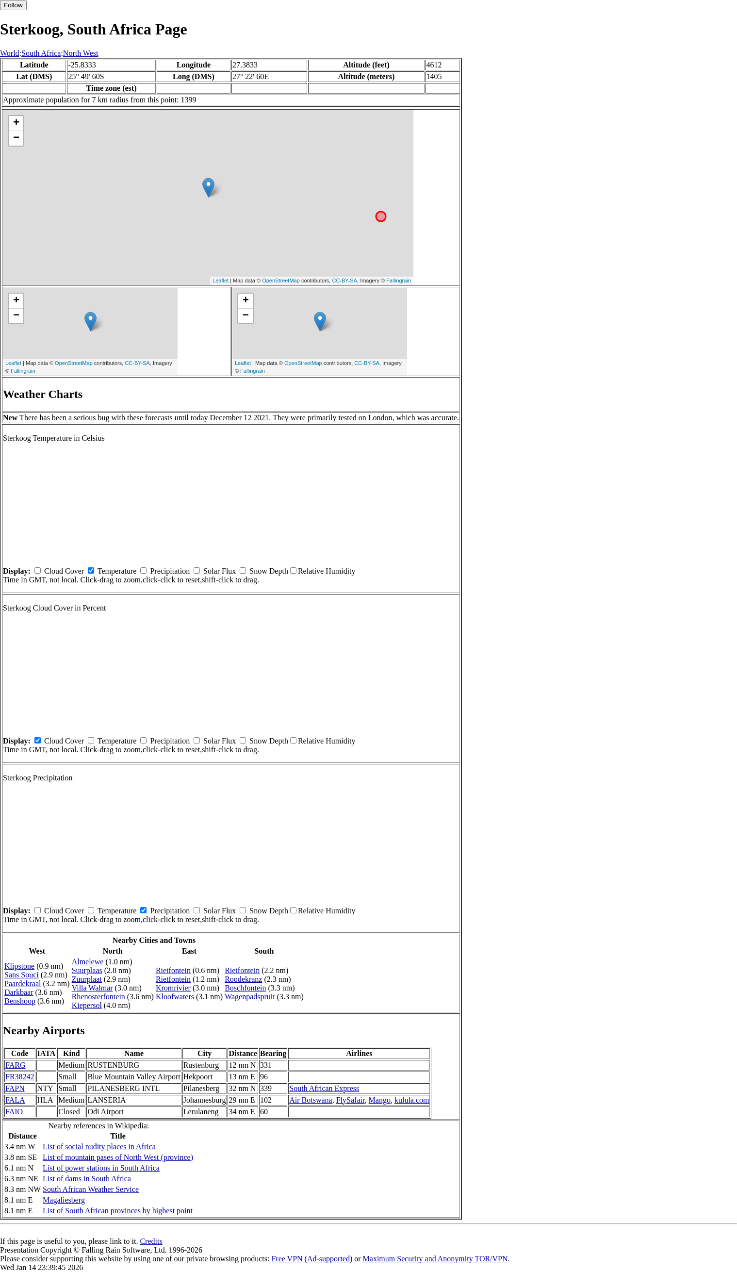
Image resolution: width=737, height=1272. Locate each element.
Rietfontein (173, 970)
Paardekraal (22, 983)
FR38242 (19, 1077)
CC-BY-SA (344, 280)
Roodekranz (243, 979)
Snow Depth (268, 571)
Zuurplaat (87, 979)
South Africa (41, 53)
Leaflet (221, 280)
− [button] (16, 138)
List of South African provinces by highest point (118, 1210)
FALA (15, 1100)
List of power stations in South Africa (101, 1168)
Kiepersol (87, 1005)
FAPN (15, 1088)
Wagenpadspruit (250, 996)
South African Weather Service (91, 1189)
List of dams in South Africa (87, 1178)
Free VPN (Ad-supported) (311, 1259)
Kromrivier (173, 988)
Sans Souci (21, 975)
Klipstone (19, 966)
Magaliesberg (64, 1200)
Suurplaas (87, 970)
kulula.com (411, 1100)
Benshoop (19, 1001)
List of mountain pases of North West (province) (118, 1157)
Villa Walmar (92, 988)
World (9, 53)
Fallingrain (398, 280)
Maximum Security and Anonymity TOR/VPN (435, 1259)
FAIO (14, 1111)
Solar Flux (219, 571)
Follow (13, 5)
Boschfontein (245, 988)
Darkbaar (18, 992)
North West (80, 53)
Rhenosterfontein (98, 996)
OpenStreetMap (281, 280)
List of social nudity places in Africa (99, 1146)
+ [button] (16, 123)
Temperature (117, 571)
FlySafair (350, 1100)
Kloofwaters (175, 996)
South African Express (324, 1088)
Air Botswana (310, 1100)
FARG (15, 1065)
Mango (380, 1100)
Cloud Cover (64, 571)
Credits (151, 1241)
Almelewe (88, 962)
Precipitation (170, 571)
